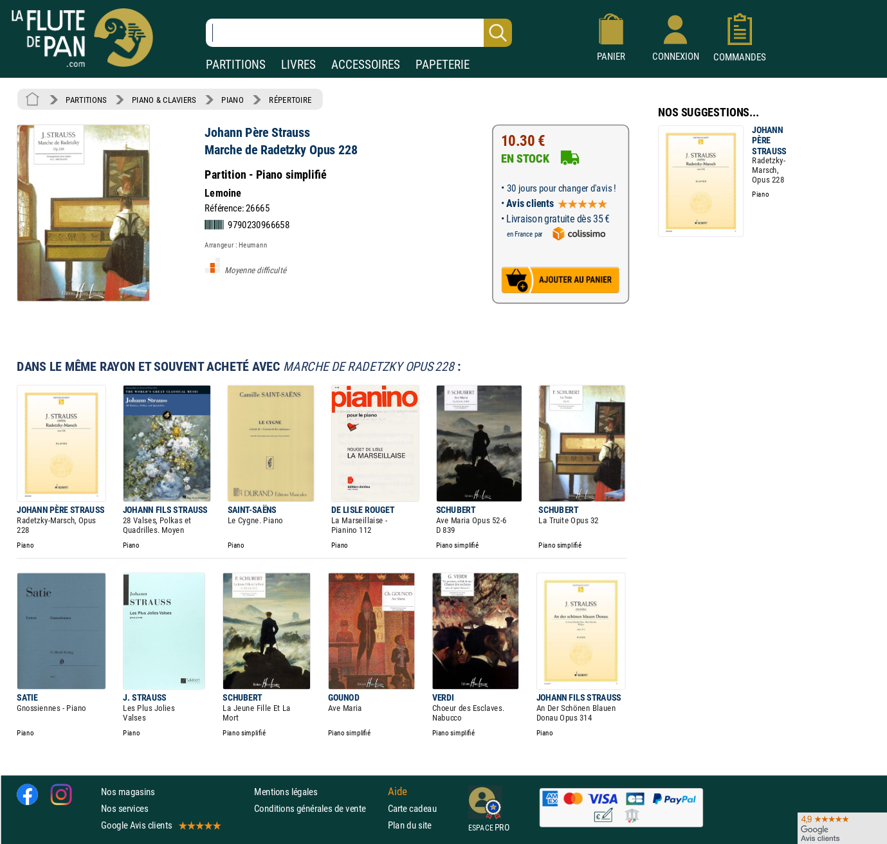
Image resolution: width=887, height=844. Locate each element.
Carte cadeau (412, 808)
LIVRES (298, 64)
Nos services (124, 808)
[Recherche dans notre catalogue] (359, 33)
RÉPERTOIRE (290, 99)
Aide (397, 791)
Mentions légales (285, 791)
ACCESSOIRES (365, 64)
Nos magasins (128, 791)
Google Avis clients (160, 825)
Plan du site (410, 825)
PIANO (232, 99)
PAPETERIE (443, 64)
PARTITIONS (236, 64)
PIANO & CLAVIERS (164, 99)
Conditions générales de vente (318, 808)
